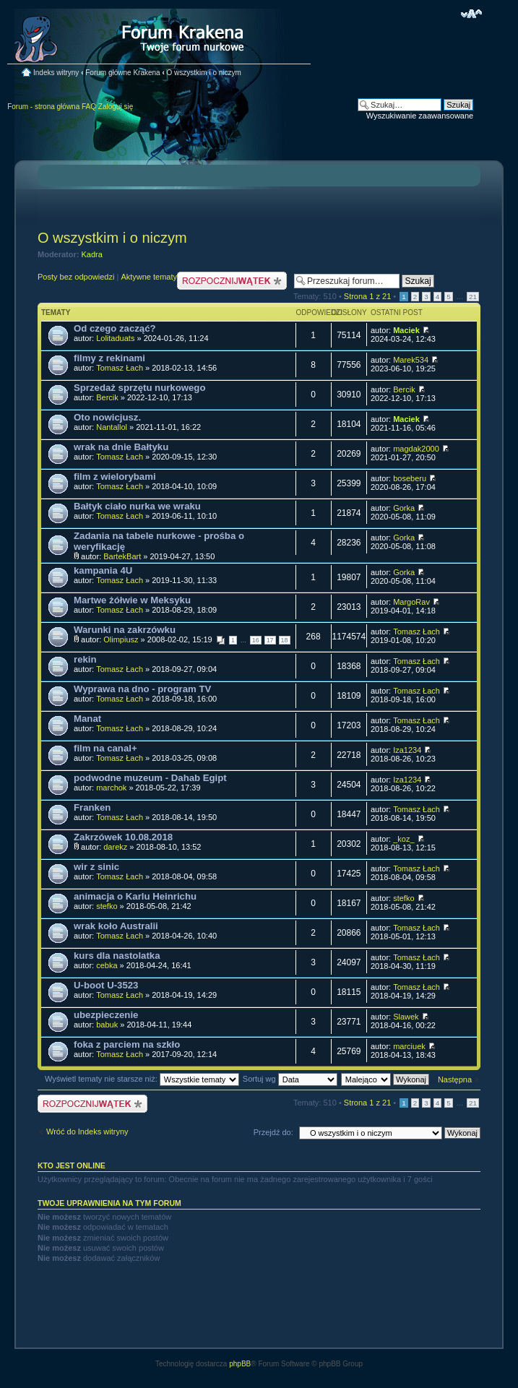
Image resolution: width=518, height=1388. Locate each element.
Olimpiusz (120, 639)
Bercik (107, 397)
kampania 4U (103, 570)
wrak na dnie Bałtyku (121, 446)
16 (255, 640)
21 (473, 297)
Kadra (92, 254)
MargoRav (411, 602)
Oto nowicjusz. (107, 417)
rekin (85, 659)
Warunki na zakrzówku (125, 629)
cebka (106, 965)
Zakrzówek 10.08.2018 (123, 837)
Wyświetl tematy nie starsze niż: (142, 1078)
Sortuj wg (290, 1078)
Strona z (367, 296)
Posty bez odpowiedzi (76, 276)
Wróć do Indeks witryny (87, 1131)
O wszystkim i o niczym (204, 73)
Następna (455, 1079)
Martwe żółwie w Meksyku (132, 600)
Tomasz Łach (119, 367)
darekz (115, 846)
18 (284, 640)
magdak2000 (416, 448)
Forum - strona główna (43, 107)
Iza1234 (407, 750)
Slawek (405, 1016)
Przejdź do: (273, 1132)
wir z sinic (96, 866)
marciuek (409, 1046)
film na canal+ (105, 748)
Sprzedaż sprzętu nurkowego (139, 387)
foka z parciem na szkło (127, 1044)
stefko (106, 906)
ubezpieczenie (106, 1014)
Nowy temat (232, 281)
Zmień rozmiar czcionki (471, 13)
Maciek (406, 330)
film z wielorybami (115, 476)
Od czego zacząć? (115, 328)
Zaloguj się (115, 107)
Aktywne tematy (149, 276)
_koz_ (403, 839)
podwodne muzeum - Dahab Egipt (150, 777)
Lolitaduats (115, 338)
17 (270, 640)
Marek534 (410, 359)
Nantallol (111, 427)
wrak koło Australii (116, 926)
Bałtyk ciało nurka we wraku (137, 506)
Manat (87, 718)
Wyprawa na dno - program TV (142, 689)
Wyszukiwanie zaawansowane (419, 115)
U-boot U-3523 (106, 985)
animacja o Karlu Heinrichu (135, 896)
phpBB (240, 1364)
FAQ (89, 107)
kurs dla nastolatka (117, 955)
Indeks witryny (56, 73)
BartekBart (122, 556)
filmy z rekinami (109, 358)
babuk (107, 1024)
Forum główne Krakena (122, 73)
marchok (111, 787)
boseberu (409, 478)
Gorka (404, 508)
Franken (92, 807)
